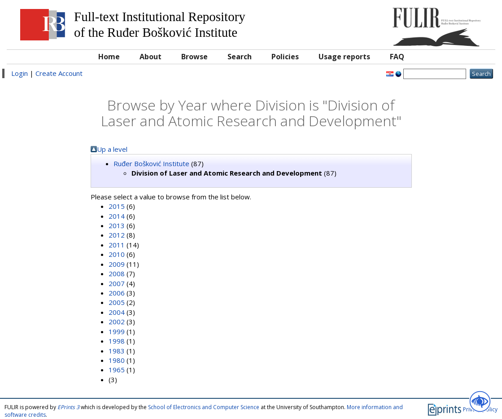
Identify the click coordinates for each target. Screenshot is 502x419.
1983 (117, 350)
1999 (117, 331)
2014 (117, 216)
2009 (117, 264)
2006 (117, 292)
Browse (194, 57)
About (151, 57)
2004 (117, 312)
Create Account (59, 73)
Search (239, 57)
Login (19, 73)
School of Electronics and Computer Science (203, 407)
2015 (117, 206)
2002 (117, 321)
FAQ (397, 57)
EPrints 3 (68, 407)
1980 (117, 360)
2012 (117, 234)
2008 (117, 273)
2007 (117, 283)
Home (109, 57)
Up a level (112, 149)
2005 (117, 302)
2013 (117, 225)
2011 (117, 244)
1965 (117, 369)
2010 (117, 254)
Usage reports (344, 57)
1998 (117, 340)
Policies (285, 57)
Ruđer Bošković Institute (151, 163)
